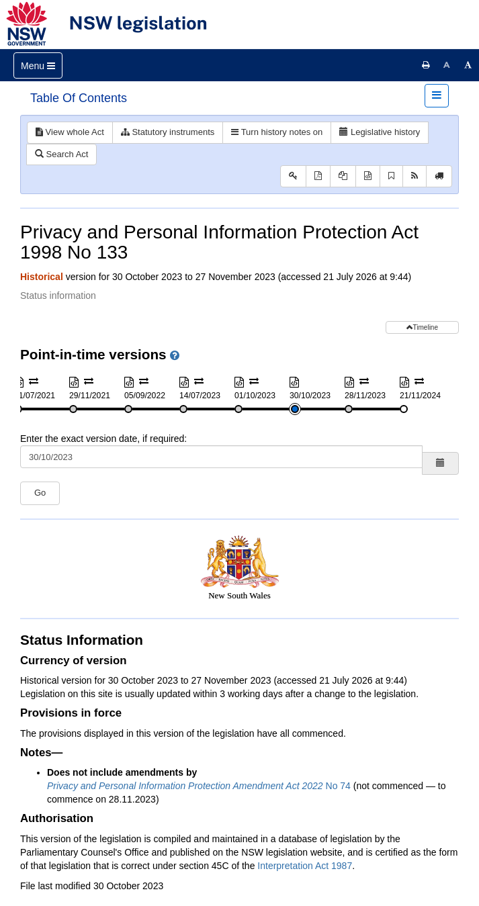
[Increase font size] (468, 65)
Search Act (61, 154)
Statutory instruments (167, 132)
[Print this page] (426, 65)
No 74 (199, 785)
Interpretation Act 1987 (304, 865)
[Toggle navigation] (37, 65)
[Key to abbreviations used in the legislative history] (293, 176)
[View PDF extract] (343, 176)
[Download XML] (367, 176)
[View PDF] (318, 176)
